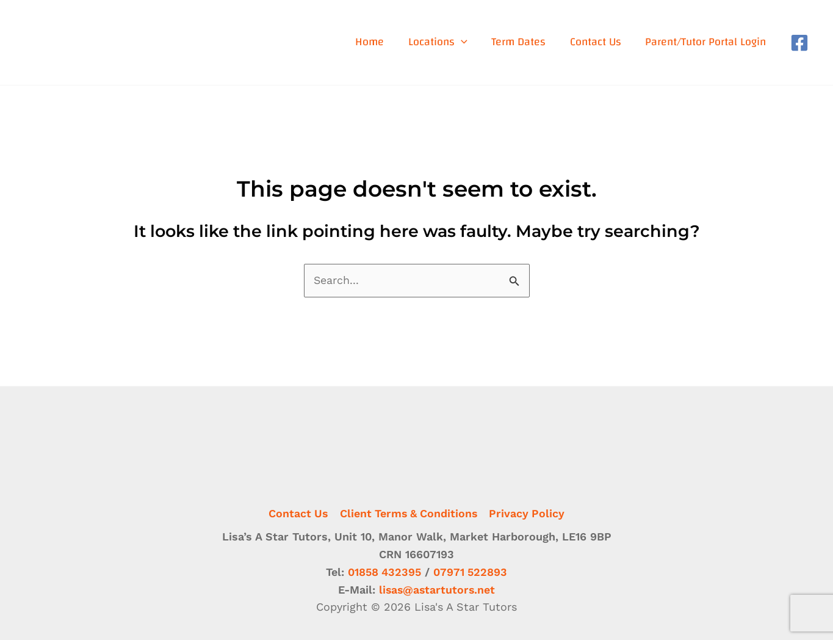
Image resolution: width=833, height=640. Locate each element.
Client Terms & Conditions (409, 512)
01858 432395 (384, 571)
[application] (463, 42)
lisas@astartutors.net (437, 589)
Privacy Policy (528, 512)
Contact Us (297, 512)
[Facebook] (799, 43)
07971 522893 (470, 571)
